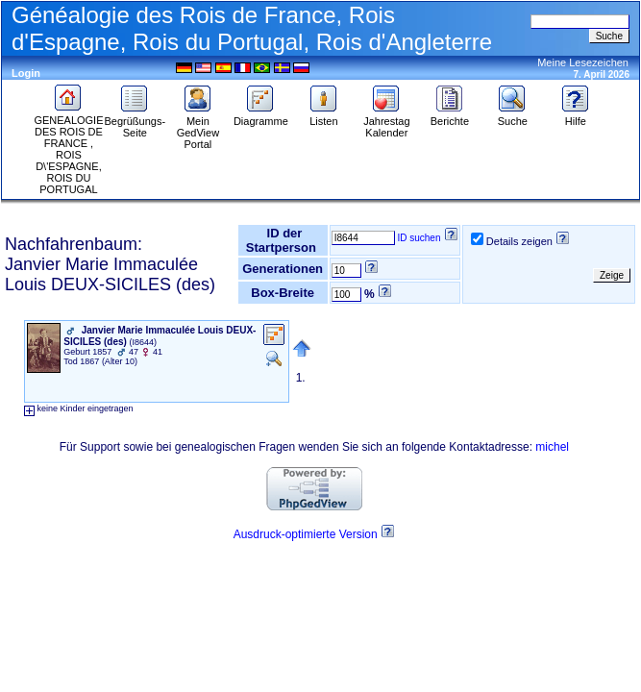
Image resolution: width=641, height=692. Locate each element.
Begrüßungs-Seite (135, 122)
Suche (512, 116)
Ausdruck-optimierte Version (306, 534)
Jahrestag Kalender (386, 122)
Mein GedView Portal (198, 128)
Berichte (450, 116)
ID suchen (418, 238)
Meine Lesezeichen (583, 62)
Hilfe (575, 116)
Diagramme (261, 116)
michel (552, 447)
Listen (323, 116)
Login (26, 73)
